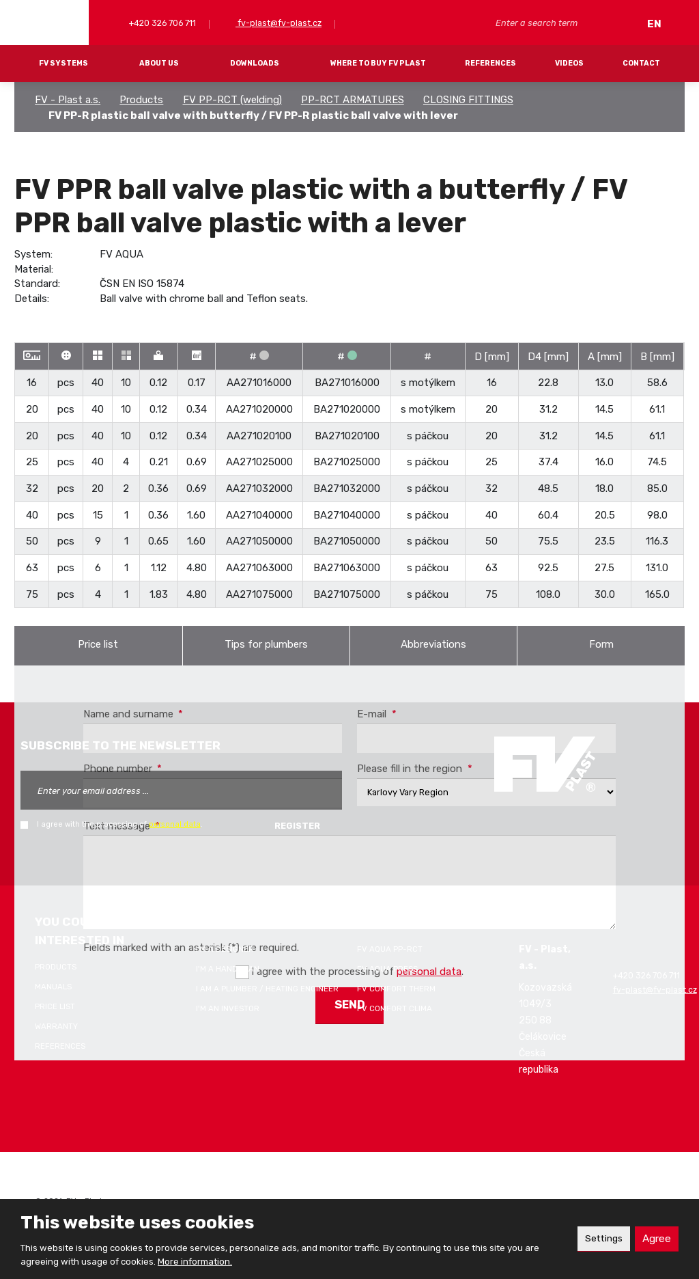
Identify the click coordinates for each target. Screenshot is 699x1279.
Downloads (254, 63)
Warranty (56, 1026)
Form (601, 644)
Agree (655, 1238)
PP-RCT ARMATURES (352, 100)
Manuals (53, 986)
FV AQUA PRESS (387, 969)
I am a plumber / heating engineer (267, 988)
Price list (98, 644)
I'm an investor (227, 1008)
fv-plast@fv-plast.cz (279, 23)
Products (141, 100)
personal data (175, 824)
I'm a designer (225, 949)
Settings (599, 1238)
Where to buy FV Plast (378, 63)
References (490, 63)
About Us (159, 63)
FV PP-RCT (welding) (232, 100)
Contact (641, 63)
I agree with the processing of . (120, 824)
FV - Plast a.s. (67, 100)
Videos (569, 63)
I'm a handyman (227, 969)
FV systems (63, 63)
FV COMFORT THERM (396, 988)
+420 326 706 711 (161, 23)
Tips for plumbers (266, 644)
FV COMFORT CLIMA (394, 1008)
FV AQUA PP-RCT (390, 949)
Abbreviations (433, 644)
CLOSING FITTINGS (468, 100)
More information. (195, 1261)
